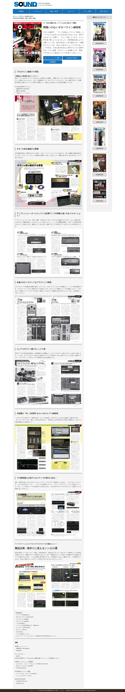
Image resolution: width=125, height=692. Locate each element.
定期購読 (21, 11)
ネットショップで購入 (53, 58)
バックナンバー (37, 11)
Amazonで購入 (72, 58)
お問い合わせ (104, 11)
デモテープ (70, 11)
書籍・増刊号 (54, 11)
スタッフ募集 (87, 11)
